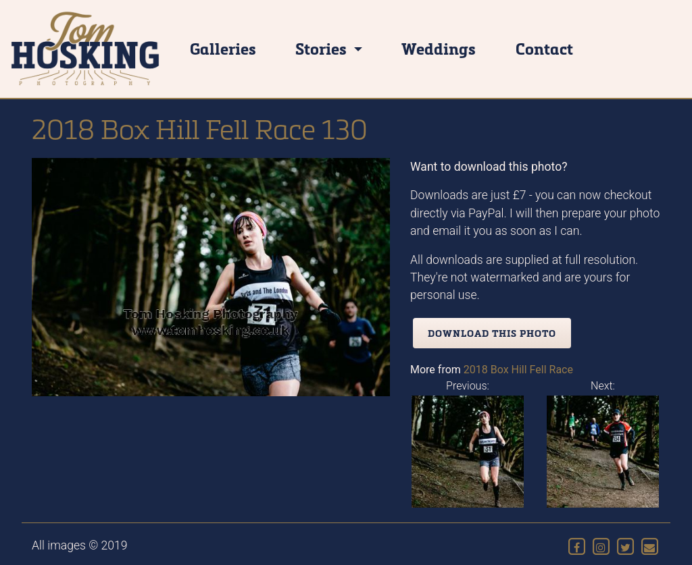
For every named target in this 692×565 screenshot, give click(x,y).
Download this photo (492, 333)
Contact (544, 48)
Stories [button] (322, 48)
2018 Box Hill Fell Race (518, 369)
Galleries (223, 48)
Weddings (438, 48)
